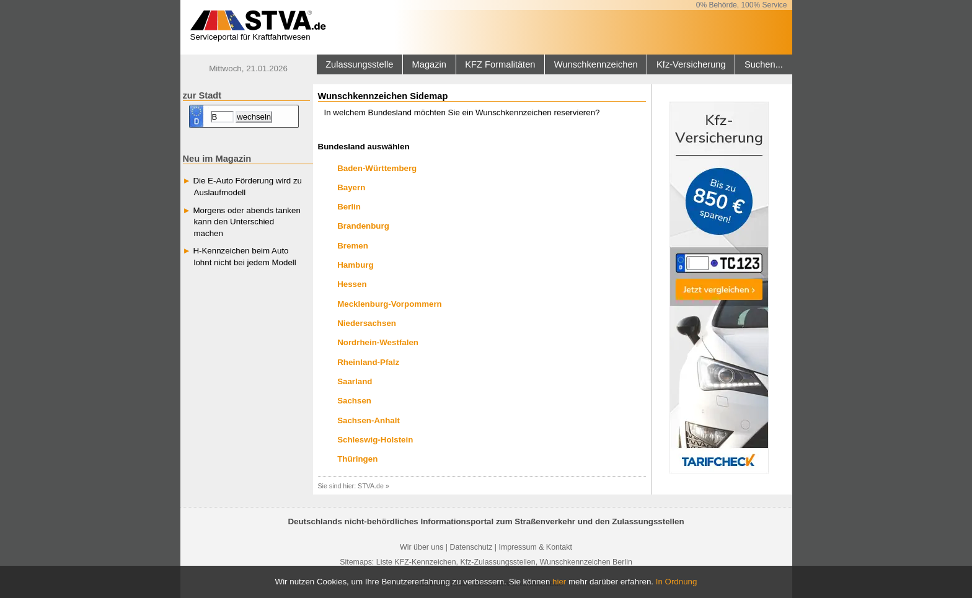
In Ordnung (676, 581)
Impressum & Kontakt (535, 547)
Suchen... (763, 64)
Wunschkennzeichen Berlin (586, 562)
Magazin (429, 64)
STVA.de (371, 486)
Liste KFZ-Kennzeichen (416, 562)
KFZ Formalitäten (500, 64)
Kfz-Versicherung (691, 64)
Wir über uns (421, 547)
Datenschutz (470, 547)
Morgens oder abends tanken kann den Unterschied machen (246, 222)
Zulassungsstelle (359, 64)
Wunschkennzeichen (596, 64)
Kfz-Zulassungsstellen (497, 562)
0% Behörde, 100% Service (741, 5)
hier (559, 581)
